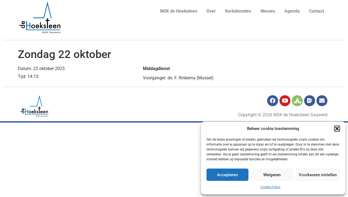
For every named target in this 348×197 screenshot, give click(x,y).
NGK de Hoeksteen (178, 11)
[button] (337, 128)
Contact (316, 11)
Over (211, 11)
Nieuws (268, 11)
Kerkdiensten (238, 11)
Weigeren (272, 174)
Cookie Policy (271, 187)
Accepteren (227, 174)
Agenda (292, 11)
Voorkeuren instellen (318, 174)
